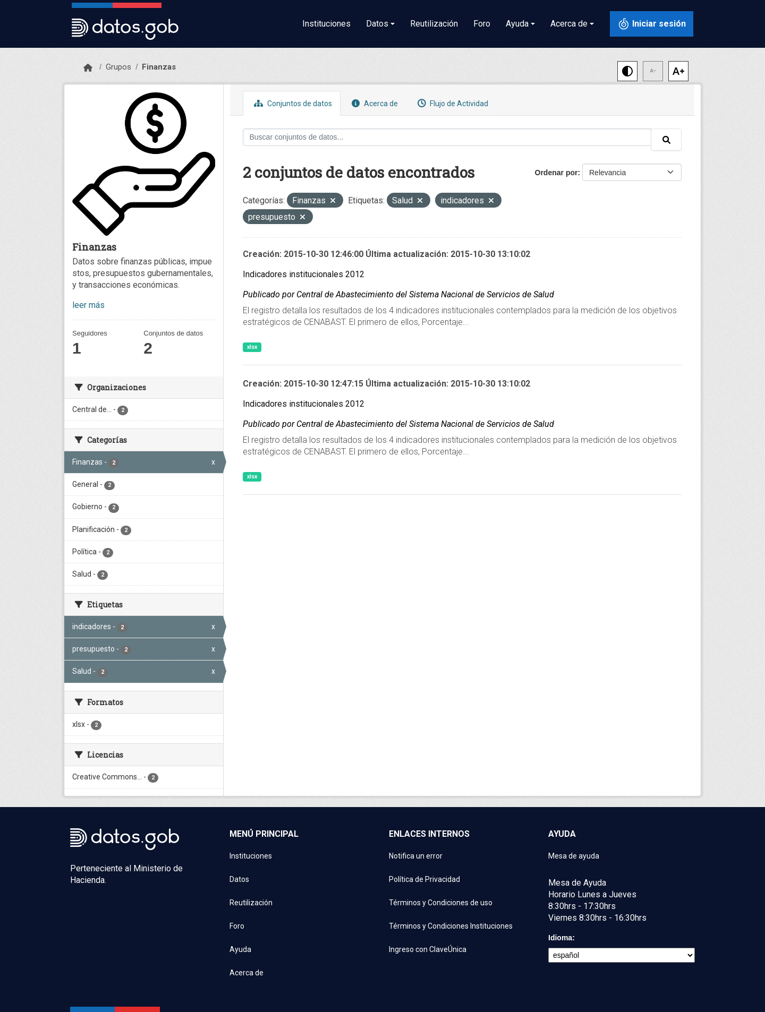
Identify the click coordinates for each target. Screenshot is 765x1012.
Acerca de (373, 103)
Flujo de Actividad (451, 103)
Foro (481, 24)
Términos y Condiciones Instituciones (451, 926)
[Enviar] (666, 139)
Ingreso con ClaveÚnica (427, 949)
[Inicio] (88, 68)
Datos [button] (377, 24)
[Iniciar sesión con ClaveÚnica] (651, 24)
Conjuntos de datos (291, 103)
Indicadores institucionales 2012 (303, 274)
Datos (239, 879)
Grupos (118, 67)
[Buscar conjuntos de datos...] (447, 137)
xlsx (252, 347)
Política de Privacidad (424, 879)
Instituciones (326, 24)
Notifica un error (416, 856)
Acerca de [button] (569, 24)
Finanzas (159, 67)
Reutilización (434, 24)
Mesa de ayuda (573, 856)
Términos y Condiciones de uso (440, 902)
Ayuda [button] (517, 24)
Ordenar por (556, 172)
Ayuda (240, 949)
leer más (88, 305)
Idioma (560, 937)
